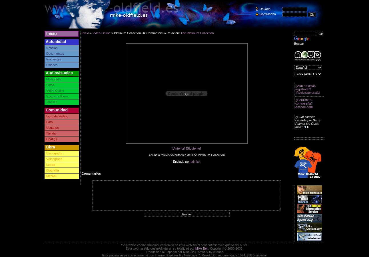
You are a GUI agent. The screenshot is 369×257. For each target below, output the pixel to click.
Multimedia (53, 79)
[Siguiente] (193, 148)
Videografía (54, 159)
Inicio (51, 33)
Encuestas (53, 59)
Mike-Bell (201, 248)
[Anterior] (179, 148)
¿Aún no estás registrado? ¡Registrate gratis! (307, 89)
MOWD (51, 176)
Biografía (52, 170)
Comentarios (91, 173)
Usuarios (52, 127)
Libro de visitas (56, 116)
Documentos (55, 53)
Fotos (50, 85)
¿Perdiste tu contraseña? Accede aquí (304, 103)
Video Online (55, 90)
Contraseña (268, 14)
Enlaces (51, 65)
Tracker (51, 102)
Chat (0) (52, 139)
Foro (49, 122)
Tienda (51, 133)
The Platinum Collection (197, 33)
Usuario (265, 9)
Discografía (54, 153)
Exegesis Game (57, 96)
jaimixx (195, 161)
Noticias (51, 48)
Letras (50, 164)
